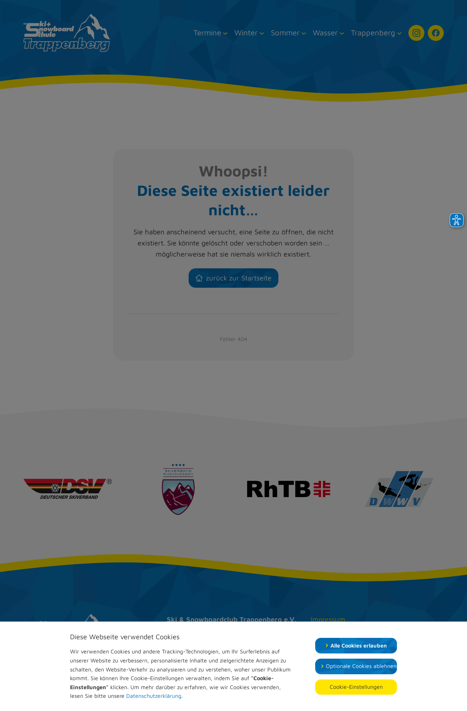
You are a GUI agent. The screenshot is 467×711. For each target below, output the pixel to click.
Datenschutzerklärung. (154, 696)
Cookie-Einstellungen (356, 687)
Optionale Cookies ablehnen (361, 666)
